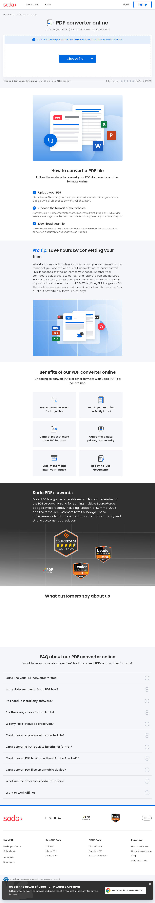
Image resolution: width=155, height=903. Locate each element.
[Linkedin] (59, 818)
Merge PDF (51, 851)
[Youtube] (55, 818)
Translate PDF (95, 851)
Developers (9, 862)
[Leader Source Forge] (115, 814)
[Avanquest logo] (6, 879)
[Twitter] (50, 818)
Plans (48, 4)
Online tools (9, 851)
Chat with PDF (95, 846)
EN (146, 818)
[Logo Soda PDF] (9, 5)
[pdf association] (86, 818)
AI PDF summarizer (98, 855)
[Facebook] (46, 818)
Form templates (139, 860)
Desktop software (12, 846)
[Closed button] (150, 884)
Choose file (75, 59)
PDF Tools (16, 14)
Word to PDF (52, 855)
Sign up (142, 4)
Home (6, 14)
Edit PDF (50, 846)
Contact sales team (141, 851)
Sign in (126, 4)
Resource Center (139, 846)
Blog (133, 855)
